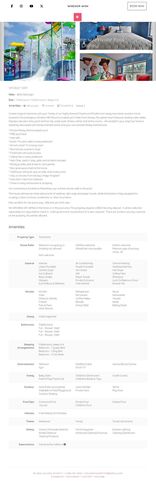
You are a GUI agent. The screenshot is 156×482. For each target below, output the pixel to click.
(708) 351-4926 (73, 473)
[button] (4, 51)
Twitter (87, 476)
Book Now (137, 6)
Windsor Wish (78, 6)
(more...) (80, 105)
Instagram (72, 476)
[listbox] (78, 51)
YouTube (99, 476)
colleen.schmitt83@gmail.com (103, 473)
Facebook (57, 476)
